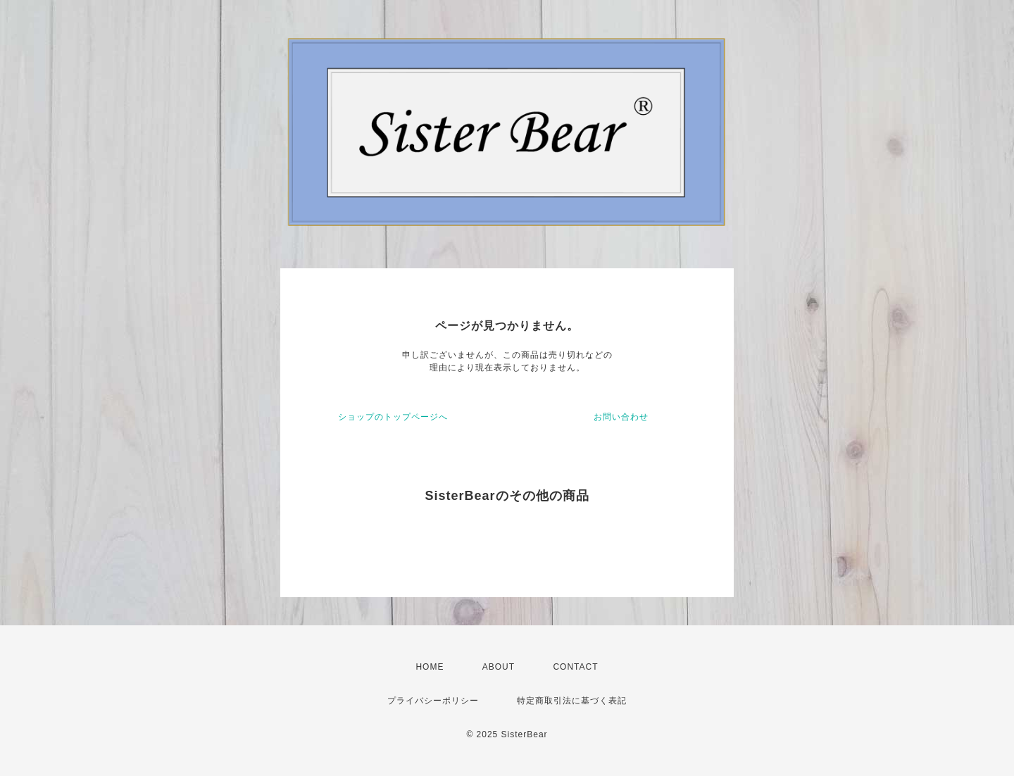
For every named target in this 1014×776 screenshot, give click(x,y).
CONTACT (575, 667)
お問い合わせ (621, 417)
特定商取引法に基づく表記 (572, 701)
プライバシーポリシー (433, 701)
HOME (429, 667)
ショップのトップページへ (393, 417)
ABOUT (498, 667)
